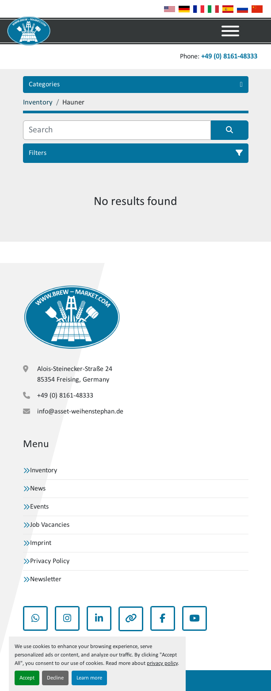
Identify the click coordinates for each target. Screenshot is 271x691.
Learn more (89, 678)
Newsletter (45, 579)
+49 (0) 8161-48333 (229, 56)
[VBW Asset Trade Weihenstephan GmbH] (72, 316)
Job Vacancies (49, 525)
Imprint (40, 543)
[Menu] (230, 31)
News (38, 488)
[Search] (117, 130)
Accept (26, 678)
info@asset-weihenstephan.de (80, 411)
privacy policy (162, 663)
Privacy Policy (49, 561)
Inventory (43, 470)
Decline (55, 678)
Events (39, 506)
